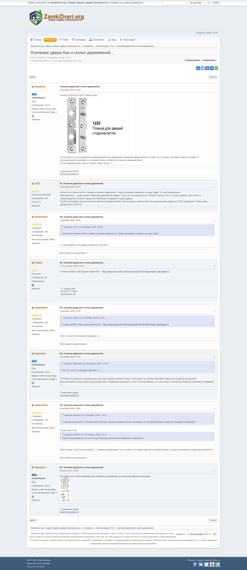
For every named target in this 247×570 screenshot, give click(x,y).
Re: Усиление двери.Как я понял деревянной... (82, 183)
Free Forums (40, 567)
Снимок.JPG (68, 289)
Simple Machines (44, 560)
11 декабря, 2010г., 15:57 (70, 90)
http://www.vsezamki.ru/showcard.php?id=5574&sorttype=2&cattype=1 (135, 271)
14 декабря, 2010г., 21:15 (73, 266)
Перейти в (180, 534)
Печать (213, 77)
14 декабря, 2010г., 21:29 (70, 311)
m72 (37, 183)
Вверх (33, 520)
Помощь (191, 560)
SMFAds (30, 567)
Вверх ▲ (216, 560)
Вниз (32, 77)
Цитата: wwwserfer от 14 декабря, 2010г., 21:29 (86, 363)
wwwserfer (41, 216)
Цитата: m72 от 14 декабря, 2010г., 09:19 (83, 227)
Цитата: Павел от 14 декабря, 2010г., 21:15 (84, 318)
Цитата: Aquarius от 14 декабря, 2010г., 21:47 (85, 415)
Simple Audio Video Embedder (38, 563)
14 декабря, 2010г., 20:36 (70, 220)
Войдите (115, 2)
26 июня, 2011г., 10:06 (69, 471)
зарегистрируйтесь (133, 2)
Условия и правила (204, 560)
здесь (67, 476)
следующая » (209, 60)
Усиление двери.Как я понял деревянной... (80, 86)
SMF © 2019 (32, 560)
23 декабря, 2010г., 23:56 (70, 408)
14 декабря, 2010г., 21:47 (70, 357)
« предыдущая (192, 60)
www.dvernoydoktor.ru (69, 174)
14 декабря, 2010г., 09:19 (70, 187)
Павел (38, 262)
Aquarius (40, 86)
